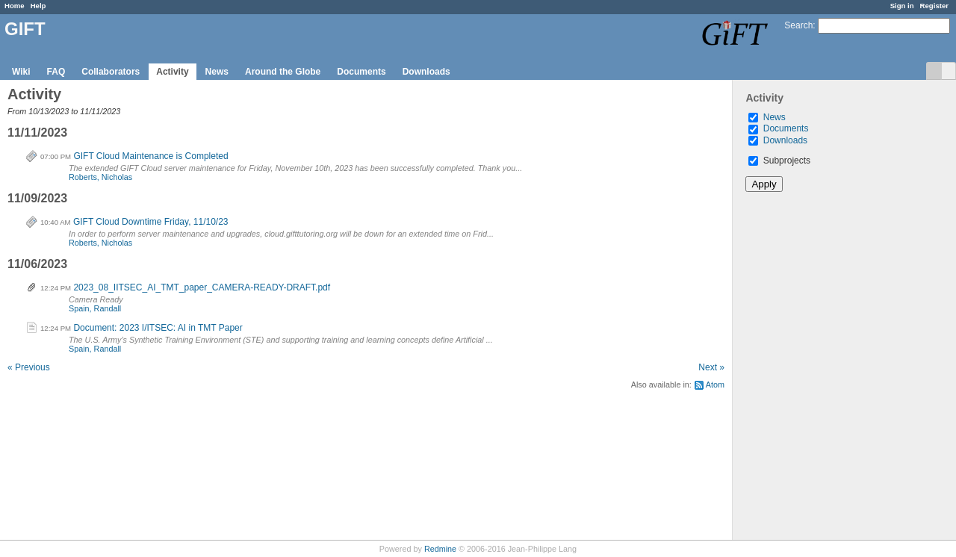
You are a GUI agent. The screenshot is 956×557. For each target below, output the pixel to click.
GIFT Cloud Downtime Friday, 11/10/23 (151, 222)
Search (798, 25)
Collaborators (110, 71)
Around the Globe (282, 71)
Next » (711, 367)
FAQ (56, 71)
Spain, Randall (95, 308)
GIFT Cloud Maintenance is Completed (150, 156)
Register (934, 5)
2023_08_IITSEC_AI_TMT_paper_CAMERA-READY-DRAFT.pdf (201, 287)
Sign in (902, 5)
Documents (361, 71)
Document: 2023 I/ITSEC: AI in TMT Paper (157, 328)
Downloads (426, 71)
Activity (172, 71)
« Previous (28, 367)
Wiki (21, 71)
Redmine (440, 548)
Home (14, 5)
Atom (715, 384)
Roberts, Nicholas (100, 176)
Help (38, 5)
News (217, 71)
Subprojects (779, 160)
